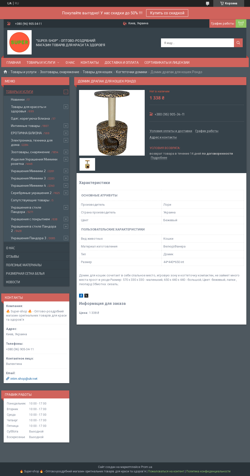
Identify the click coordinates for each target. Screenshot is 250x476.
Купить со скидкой (167, 13)
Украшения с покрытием (30, 219)
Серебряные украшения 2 (31, 193)
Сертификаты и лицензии (166, 62)
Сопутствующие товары (30, 200)
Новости (13, 282)
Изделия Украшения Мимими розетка (34, 161)
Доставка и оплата (122, 62)
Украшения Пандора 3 (28, 238)
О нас (70, 62)
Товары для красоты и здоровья (28, 109)
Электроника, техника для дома (32, 142)
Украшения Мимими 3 (28, 178)
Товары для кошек (97, 72)
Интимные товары (25, 125)
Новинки (18, 99)
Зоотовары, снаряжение (59, 72)
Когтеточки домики (131, 72)
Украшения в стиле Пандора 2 (33, 228)
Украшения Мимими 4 (28, 185)
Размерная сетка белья (25, 273)
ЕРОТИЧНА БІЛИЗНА (26, 133)
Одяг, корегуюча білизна (30, 118)
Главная (14, 62)
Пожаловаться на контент (166, 471)
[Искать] (238, 42)
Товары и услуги (41, 62)
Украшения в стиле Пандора (26, 209)
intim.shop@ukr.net (23, 378)
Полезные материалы (24, 265)
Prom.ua (146, 467)
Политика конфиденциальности (208, 471)
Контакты (90, 62)
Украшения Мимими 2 (28, 171)
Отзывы (12, 256)
